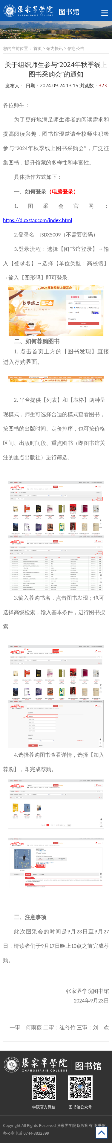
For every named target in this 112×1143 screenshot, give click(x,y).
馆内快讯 (54, 48)
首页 (37, 48)
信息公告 (75, 48)
